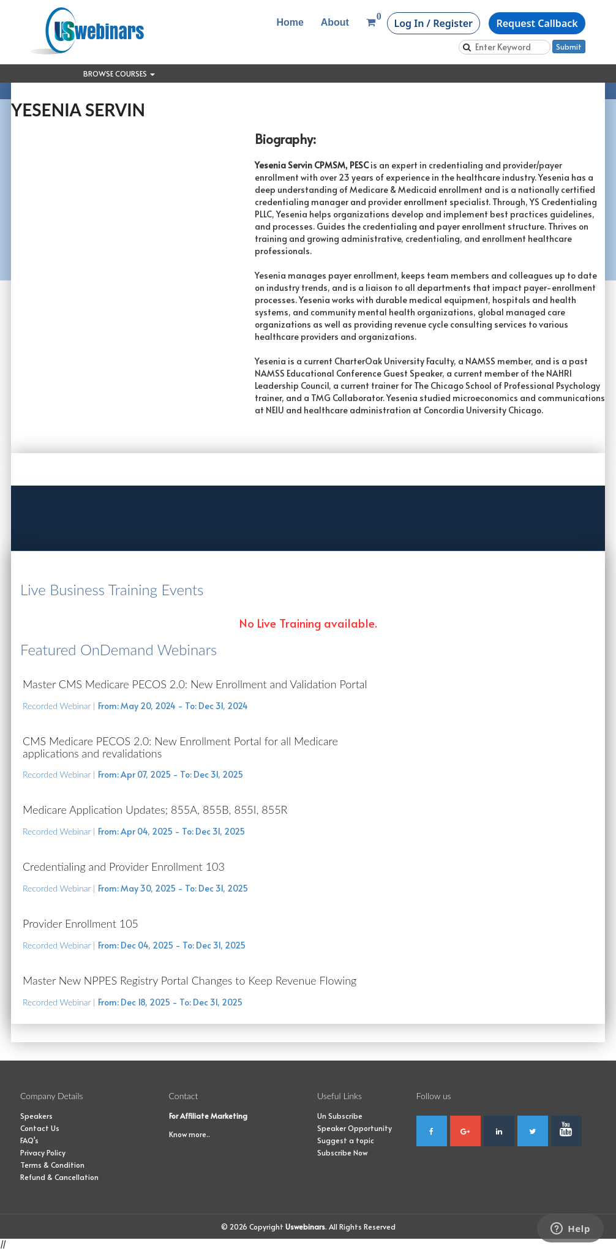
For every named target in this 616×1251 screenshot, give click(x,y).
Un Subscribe (339, 1116)
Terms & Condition (52, 1165)
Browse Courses (119, 73)
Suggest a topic (345, 1140)
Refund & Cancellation (59, 1177)
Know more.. (189, 1134)
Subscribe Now (342, 1152)
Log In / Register (433, 23)
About (335, 22)
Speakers (36, 1116)
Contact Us (39, 1128)
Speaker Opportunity (354, 1128)
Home (289, 22)
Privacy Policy (43, 1152)
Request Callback (536, 23)
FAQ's (29, 1140)
